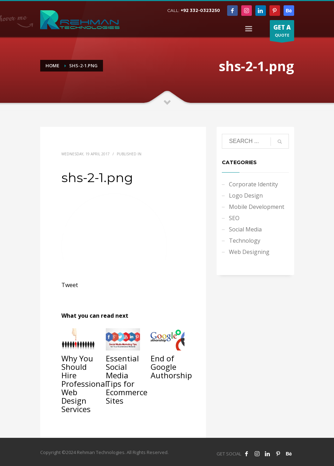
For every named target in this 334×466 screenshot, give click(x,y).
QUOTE (282, 32)
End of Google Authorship (171, 366)
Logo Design (246, 195)
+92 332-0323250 (200, 10)
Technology (244, 240)
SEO (234, 218)
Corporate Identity (253, 184)
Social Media (245, 229)
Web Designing (249, 252)
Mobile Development (256, 207)
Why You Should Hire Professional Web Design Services (84, 383)
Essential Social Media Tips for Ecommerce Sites (126, 379)
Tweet (69, 285)
